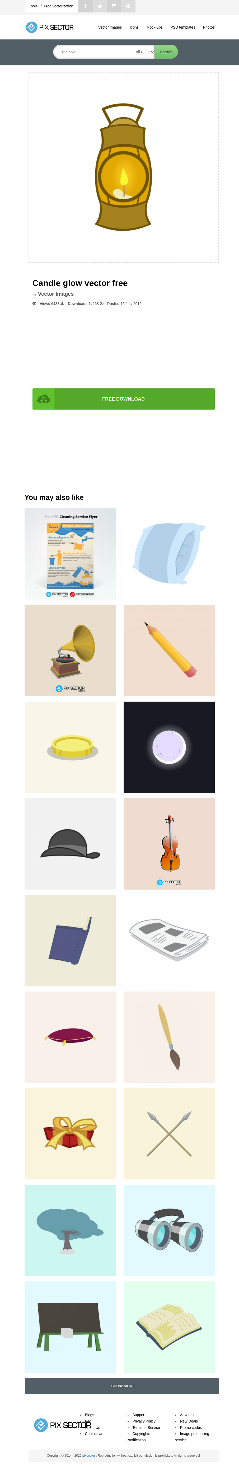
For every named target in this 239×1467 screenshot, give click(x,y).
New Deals (189, 1421)
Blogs (89, 1415)
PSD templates (183, 27)
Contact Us (94, 1434)
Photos (209, 27)
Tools (34, 6)
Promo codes (191, 1427)
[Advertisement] (123, 347)
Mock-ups (155, 27)
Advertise (187, 1415)
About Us (92, 1427)
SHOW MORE (122, 1386)
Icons (134, 27)
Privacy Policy (144, 1421)
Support (139, 1415)
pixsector (89, 1455)
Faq (88, 1421)
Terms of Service (146, 1427)
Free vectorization (58, 6)
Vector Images (110, 27)
